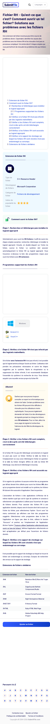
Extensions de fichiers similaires (22, 144)
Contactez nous (17, 713)
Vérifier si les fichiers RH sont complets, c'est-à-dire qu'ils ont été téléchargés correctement (26, 125)
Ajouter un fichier (32, 713)
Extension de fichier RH (18, 100)
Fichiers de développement (28, 194)
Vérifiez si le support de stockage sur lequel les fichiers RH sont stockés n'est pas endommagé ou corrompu (27, 139)
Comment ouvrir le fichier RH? (21, 103)
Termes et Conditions (35, 716)
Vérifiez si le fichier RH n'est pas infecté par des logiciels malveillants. (26, 118)
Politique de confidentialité (16, 716)
